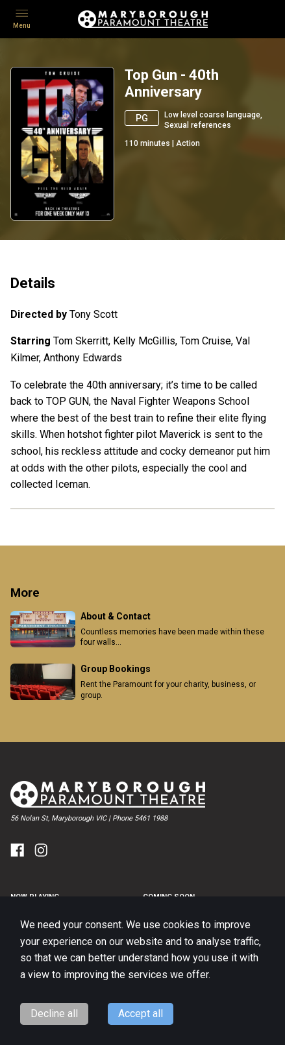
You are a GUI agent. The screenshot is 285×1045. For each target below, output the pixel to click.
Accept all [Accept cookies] (140, 1013)
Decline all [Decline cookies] (54, 1013)
